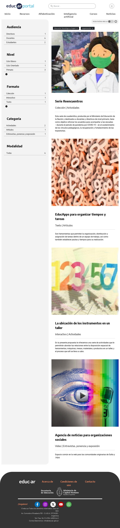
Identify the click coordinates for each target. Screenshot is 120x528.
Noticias (110, 13)
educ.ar (26, 508)
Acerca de (47, 481)
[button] (6, 74)
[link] (111, 6)
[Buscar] (75, 6)
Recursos (24, 13)
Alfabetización (47, 13)
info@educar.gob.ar (51, 521)
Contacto (90, 481)
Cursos (93, 13)
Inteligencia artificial (70, 15)
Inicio (8, 13)
